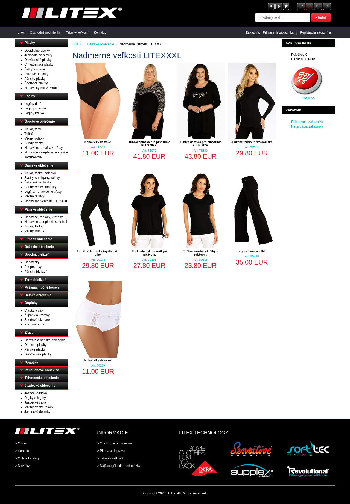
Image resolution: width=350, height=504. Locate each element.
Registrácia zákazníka (315, 32)
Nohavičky (31, 262)
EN (327, 6)
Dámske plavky (35, 345)
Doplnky (31, 303)
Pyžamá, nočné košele (42, 287)
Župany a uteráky (37, 315)
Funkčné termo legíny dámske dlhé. (98, 253)
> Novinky (22, 466)
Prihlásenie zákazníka (278, 32)
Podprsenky (33, 267)
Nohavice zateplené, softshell (45, 222)
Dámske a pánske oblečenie (45, 340)
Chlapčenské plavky (39, 64)
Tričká (28, 134)
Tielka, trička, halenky (40, 173)
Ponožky (31, 362)
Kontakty (100, 32)
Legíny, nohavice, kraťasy (43, 192)
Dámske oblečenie (39, 165)
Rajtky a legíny (35, 398)
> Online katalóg (27, 458)
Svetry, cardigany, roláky (42, 178)
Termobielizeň (35, 280)
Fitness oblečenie (38, 239)
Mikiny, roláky (34, 138)
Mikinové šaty (34, 196)
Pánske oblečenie (38, 209)
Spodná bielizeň (37, 254)
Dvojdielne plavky (37, 50)
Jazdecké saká (35, 402)
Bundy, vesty (33, 143)
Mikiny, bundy (34, 231)
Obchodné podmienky (45, 32)
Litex (21, 32)
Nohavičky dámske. (98, 142)
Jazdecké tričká (35, 393)
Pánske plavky (34, 79)
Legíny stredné (35, 108)
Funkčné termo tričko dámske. (252, 142)
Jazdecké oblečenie (40, 385)
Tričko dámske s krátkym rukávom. (149, 253)
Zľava (29, 332)
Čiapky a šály (34, 310)
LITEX (76, 44)
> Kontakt (22, 451)
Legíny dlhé (32, 104)
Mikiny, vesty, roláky (38, 407)
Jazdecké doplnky (37, 412)
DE (318, 6)
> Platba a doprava (111, 451)
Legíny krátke (34, 113)
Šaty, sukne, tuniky (38, 182)
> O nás (21, 443)
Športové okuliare (37, 320)
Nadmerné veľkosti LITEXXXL (46, 201)
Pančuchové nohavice (42, 370)
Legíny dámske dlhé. (251, 251)
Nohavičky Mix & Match (41, 88)
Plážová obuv (34, 324)
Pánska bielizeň (35, 272)
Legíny (30, 96)
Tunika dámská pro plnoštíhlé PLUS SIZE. (149, 143)
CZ (301, 6)
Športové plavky (36, 83)
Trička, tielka (33, 226)
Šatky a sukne (34, 69)
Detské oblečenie (38, 295)
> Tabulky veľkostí (110, 458)
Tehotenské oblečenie (42, 378)
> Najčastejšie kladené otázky (118, 466)
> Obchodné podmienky (114, 443)
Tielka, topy (32, 129)
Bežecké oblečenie (39, 247)
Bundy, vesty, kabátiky (40, 187)
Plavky (30, 43)
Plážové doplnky (36, 74)
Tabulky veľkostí (77, 32)
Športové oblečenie (40, 121)
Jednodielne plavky (38, 55)
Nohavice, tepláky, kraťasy (43, 148)
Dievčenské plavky (37, 60)
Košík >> (308, 98)
